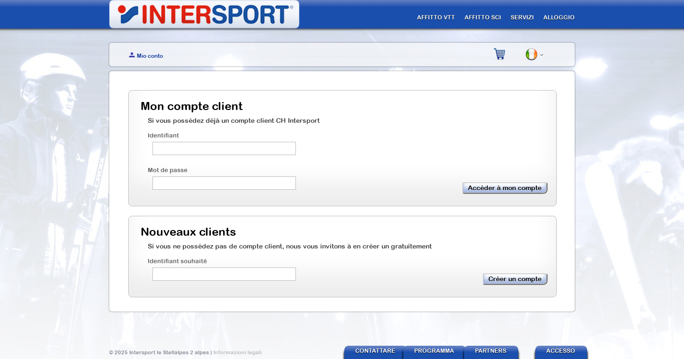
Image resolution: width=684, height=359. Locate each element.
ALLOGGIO (559, 17)
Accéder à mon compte (505, 188)
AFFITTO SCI (483, 17)
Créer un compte (515, 279)
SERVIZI (522, 17)
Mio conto (150, 56)
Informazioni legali (237, 352)
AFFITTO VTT (436, 17)
